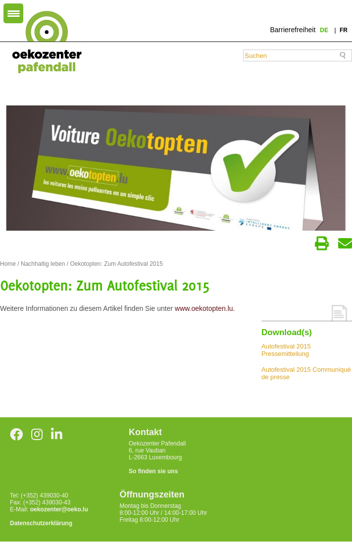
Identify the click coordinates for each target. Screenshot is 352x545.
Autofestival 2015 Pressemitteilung (286, 350)
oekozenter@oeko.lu (59, 509)
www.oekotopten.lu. (205, 308)
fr (344, 30)
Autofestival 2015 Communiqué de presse (306, 373)
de (325, 30)
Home (8, 263)
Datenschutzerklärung (41, 523)
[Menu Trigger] (13, 13)
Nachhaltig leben (43, 263)
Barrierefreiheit (292, 30)
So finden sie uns (153, 471)
